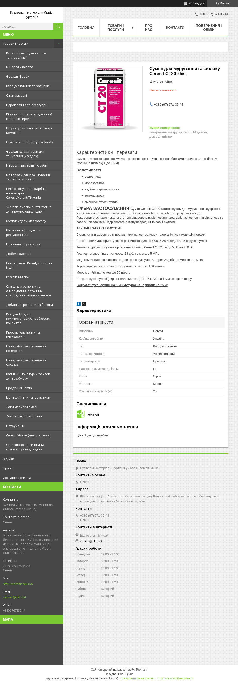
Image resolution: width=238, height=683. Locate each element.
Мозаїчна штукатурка (23, 244)
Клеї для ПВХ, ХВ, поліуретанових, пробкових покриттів (28, 318)
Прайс (7, 468)
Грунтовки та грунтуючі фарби (30, 142)
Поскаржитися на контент (137, 678)
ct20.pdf (93, 415)
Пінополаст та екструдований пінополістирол (29, 116)
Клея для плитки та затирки (27, 86)
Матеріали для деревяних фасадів (26, 362)
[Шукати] (58, 26)
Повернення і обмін (209, 28)
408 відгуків (197, 3)
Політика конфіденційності (175, 678)
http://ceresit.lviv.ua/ (18, 584)
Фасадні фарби (17, 76)
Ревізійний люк (18, 277)
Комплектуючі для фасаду (26, 221)
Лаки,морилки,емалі (21, 407)
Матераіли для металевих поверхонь (26, 348)
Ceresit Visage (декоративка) (28, 435)
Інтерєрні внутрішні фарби (26, 165)
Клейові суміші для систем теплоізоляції (26, 55)
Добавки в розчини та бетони (29, 304)
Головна (86, 27)
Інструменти (15, 426)
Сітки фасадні (16, 95)
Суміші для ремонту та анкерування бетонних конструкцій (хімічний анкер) (28, 290)
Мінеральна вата (19, 67)
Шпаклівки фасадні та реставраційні (23, 232)
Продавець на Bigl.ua (119, 674)
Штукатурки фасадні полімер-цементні (29, 130)
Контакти (175, 27)
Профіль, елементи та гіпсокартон (23, 334)
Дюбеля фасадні (18, 253)
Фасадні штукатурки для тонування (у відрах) (25, 153)
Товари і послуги (15, 43)
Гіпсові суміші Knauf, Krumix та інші (29, 265)
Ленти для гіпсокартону (24, 416)
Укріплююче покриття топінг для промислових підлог (28, 209)
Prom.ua (141, 669)
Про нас (148, 28)
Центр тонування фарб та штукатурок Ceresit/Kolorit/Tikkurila (26, 193)
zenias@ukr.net (14, 597)
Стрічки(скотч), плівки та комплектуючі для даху (25, 447)
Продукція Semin (19, 388)
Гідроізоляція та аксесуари (26, 105)
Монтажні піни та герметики (28, 397)
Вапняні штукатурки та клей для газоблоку (28, 376)
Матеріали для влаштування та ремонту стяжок (28, 177)
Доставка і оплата (17, 477)
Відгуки (8, 458)
